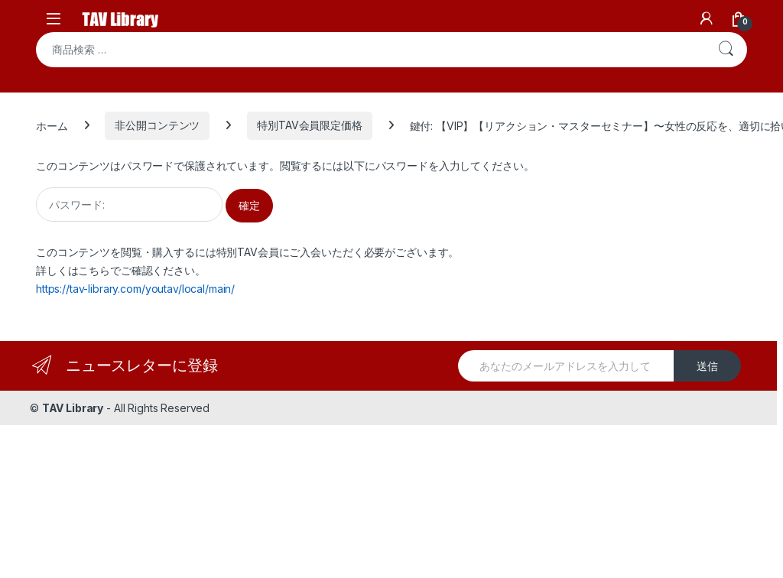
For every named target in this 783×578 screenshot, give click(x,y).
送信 (707, 365)
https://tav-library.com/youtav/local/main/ (135, 288)
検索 (725, 49)
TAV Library (72, 407)
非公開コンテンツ (157, 125)
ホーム (52, 125)
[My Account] (706, 18)
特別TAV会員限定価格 (309, 125)
